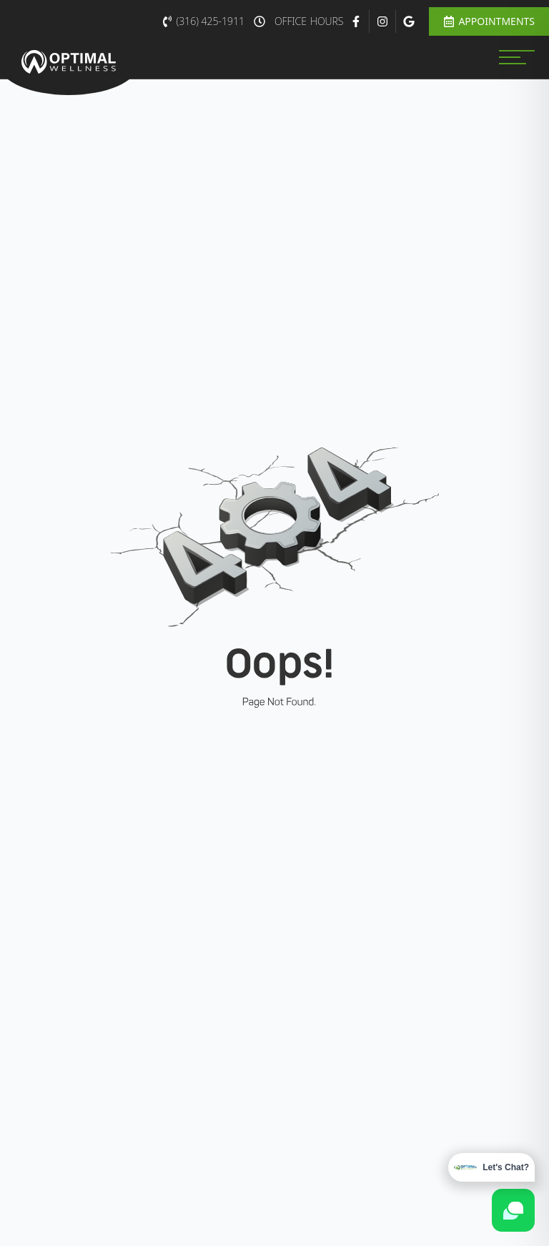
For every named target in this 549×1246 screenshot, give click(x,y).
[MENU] (517, 57)
